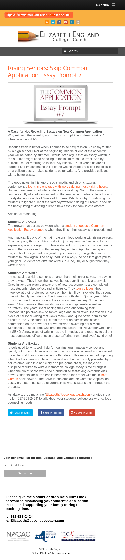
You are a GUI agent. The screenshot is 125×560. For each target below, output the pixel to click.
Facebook (59, 22)
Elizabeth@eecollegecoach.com (68, 394)
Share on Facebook (52, 413)
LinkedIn (72, 22)
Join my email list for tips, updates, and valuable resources (48, 457)
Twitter (53, 22)
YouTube (66, 22)
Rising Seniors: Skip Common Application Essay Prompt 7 (47, 71)
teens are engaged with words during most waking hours (67, 186)
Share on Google (84, 413)
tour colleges (85, 288)
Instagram (78, 22)
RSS (47, 22)
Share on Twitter (22, 413)
